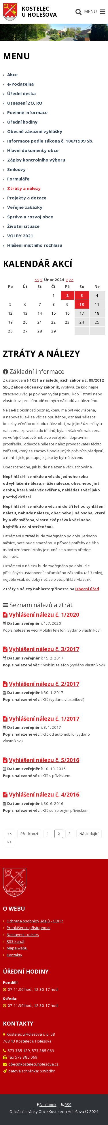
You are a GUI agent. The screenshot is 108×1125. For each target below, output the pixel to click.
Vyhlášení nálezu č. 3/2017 (41, 649)
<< (9, 833)
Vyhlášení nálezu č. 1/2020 (41, 614)
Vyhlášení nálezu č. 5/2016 (41, 760)
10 (81, 304)
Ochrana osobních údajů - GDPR (35, 921)
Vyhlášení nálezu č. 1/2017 (41, 718)
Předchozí (29, 833)
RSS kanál (15, 941)
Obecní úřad (87, 588)
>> (71, 279)
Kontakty (14, 954)
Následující (88, 833)
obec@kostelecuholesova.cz (33, 1064)
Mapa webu (17, 948)
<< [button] (37, 279)
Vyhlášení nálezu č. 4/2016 (41, 794)
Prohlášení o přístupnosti (28, 927)
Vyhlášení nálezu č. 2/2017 (41, 683)
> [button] (67, 279)
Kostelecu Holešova (39, 11)
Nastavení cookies (23, 934)
